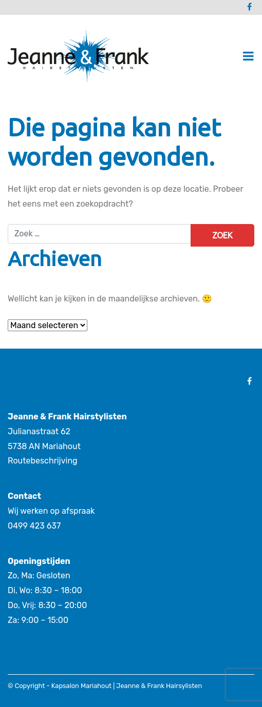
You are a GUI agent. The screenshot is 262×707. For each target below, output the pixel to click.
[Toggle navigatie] (248, 56)
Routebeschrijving (43, 461)
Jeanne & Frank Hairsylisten (159, 686)
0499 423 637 (34, 526)
